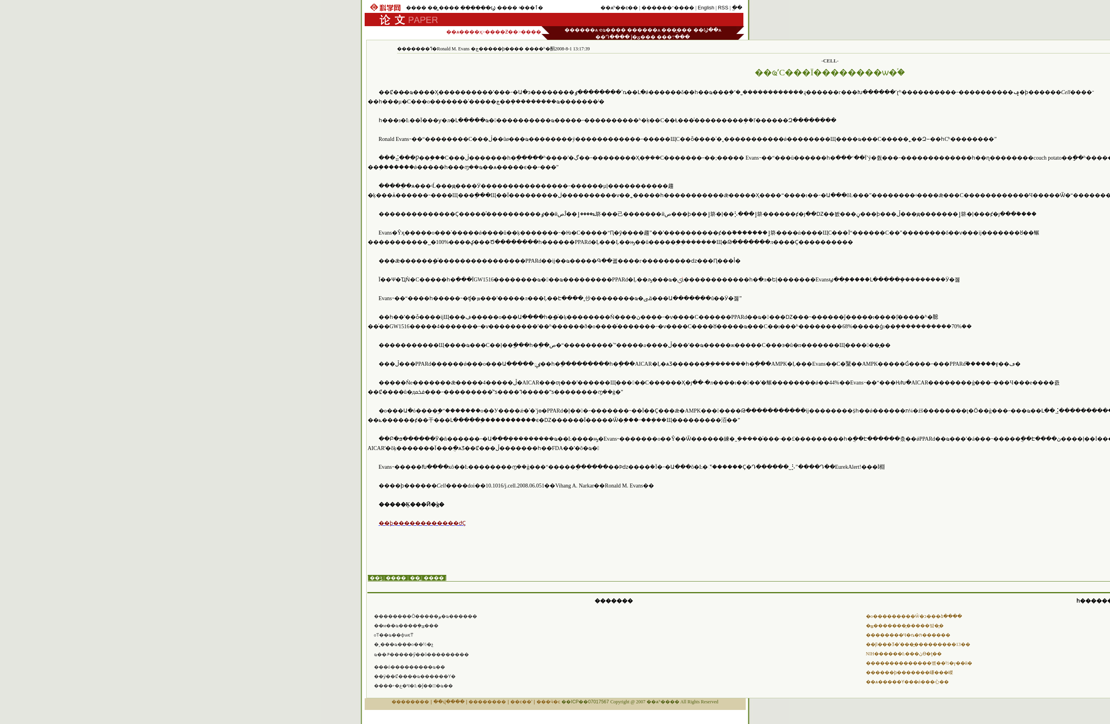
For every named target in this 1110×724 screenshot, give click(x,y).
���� (416, 8)
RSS (723, 8)
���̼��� (676, 30)
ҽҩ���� (612, 30)
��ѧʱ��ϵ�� (619, 8)
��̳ (433, 8)
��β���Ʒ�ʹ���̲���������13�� (918, 644)
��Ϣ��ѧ (707, 30)
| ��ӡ (375, 578)
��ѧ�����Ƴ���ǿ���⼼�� (907, 682)
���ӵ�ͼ (548, 701)
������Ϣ (477, 8)
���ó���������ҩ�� (409, 667)
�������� (410, 701)
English (706, 8)
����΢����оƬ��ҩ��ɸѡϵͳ (393, 635)
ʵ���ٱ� (530, 8)
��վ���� (449, 701)
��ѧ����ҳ (464, 32)
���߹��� (673, 37)
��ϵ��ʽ (521, 701)
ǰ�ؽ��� (643, 37)
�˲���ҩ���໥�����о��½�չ (403, 644)
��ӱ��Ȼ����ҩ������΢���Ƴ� (415, 676)
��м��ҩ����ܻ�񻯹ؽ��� (406, 625)
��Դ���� (612, 37)
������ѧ (581, 30)
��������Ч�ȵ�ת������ (908, 635)
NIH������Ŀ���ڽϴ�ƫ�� (904, 653)
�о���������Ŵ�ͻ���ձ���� (914, 616)
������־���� (667, 8)
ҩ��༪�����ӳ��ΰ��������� (421, 654)
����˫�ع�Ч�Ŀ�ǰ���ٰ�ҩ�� (413, 685)
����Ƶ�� (501, 32)
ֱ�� (737, 8)
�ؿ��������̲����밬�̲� (905, 625)
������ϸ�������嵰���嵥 (909, 672)
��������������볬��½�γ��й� (919, 663)
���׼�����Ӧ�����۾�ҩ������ (425, 616)
